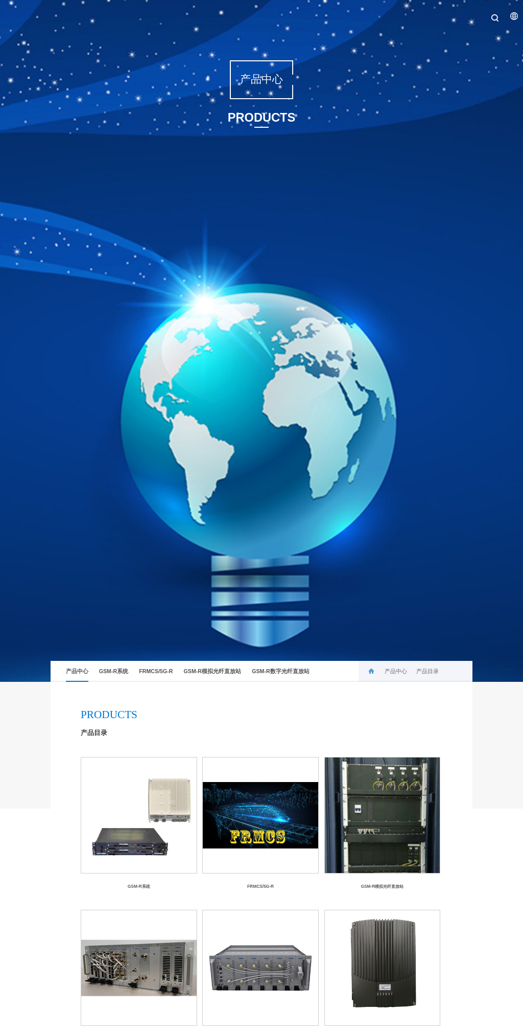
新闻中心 (125, 16)
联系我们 (466, 16)
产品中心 (222, 16)
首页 (18, 16)
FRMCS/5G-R (156, 671)
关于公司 (76, 16)
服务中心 (271, 16)
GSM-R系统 (113, 671)
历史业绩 (320, 16)
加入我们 (417, 16)
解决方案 (173, 16)
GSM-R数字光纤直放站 (280, 671)
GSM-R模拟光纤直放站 (212, 671)
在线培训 (369, 16)
